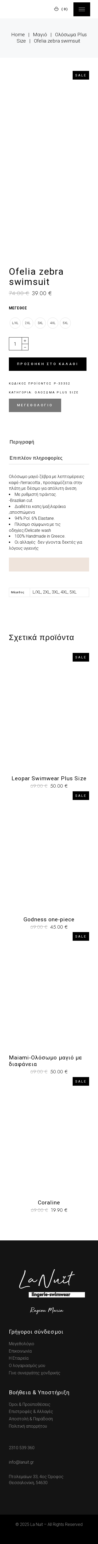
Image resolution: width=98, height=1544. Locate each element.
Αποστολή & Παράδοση (31, 1418)
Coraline (49, 1202)
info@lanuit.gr (21, 1462)
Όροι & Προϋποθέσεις (29, 1404)
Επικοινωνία (20, 1351)
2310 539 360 (21, 1447)
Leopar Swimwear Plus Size (48, 778)
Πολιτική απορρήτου (28, 1426)
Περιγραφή (22, 442)
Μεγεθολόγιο (35, 405)
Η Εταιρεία (18, 1358)
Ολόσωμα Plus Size (57, 392)
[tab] (22, 443)
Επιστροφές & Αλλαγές (31, 1411)
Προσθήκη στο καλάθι (47, 364)
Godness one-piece (49, 919)
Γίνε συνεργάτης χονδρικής (34, 1372)
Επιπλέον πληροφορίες (36, 458)
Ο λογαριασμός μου (27, 1365)
